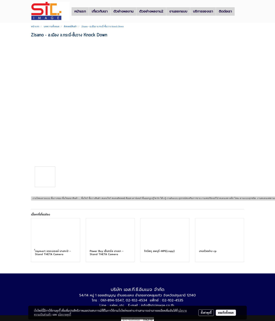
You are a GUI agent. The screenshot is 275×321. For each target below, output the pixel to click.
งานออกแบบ (178, 11)
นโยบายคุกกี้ (64, 314)
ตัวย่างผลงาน (123, 11)
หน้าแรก (80, 11)
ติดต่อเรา (225, 11)
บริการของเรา (203, 11)
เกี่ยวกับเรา (100, 11)
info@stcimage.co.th (157, 305)
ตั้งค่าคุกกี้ (206, 312)
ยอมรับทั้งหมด (226, 312)
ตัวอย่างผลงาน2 (151, 11)
